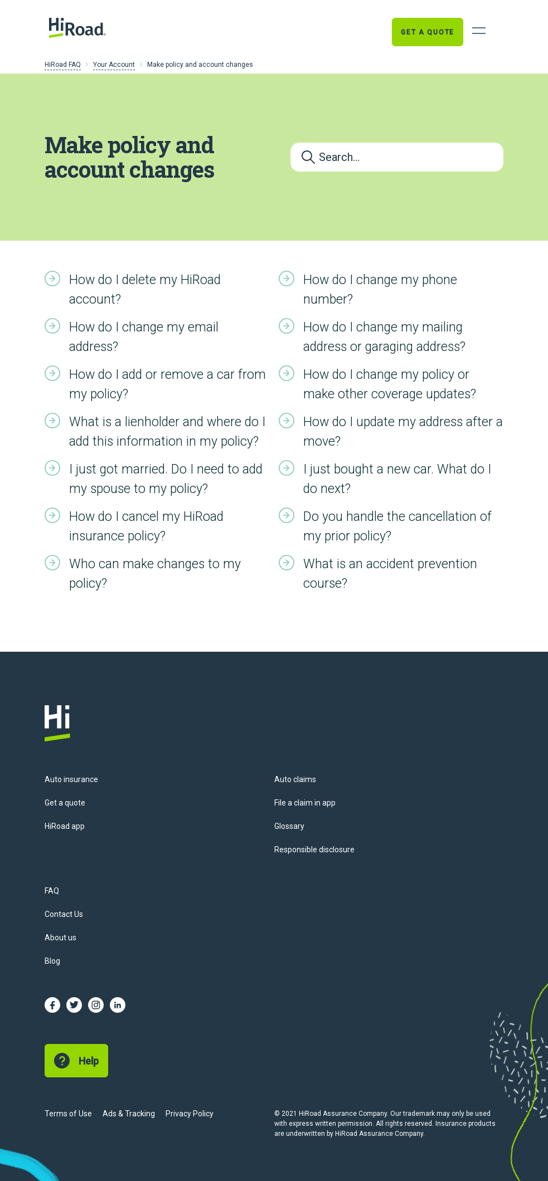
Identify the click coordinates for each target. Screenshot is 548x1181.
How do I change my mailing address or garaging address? (384, 337)
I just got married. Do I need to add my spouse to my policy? (166, 479)
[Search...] (396, 157)
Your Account (114, 65)
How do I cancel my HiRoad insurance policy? (146, 526)
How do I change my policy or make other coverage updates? (389, 384)
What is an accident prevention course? (390, 574)
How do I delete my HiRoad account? (145, 289)
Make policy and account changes (200, 65)
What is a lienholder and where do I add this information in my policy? (167, 431)
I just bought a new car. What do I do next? (397, 479)
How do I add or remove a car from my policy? (167, 384)
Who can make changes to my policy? (155, 574)
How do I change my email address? (144, 337)
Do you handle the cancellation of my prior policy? (397, 526)
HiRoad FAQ (63, 65)
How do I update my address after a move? (403, 431)
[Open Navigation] (479, 30)
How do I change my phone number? (380, 289)
